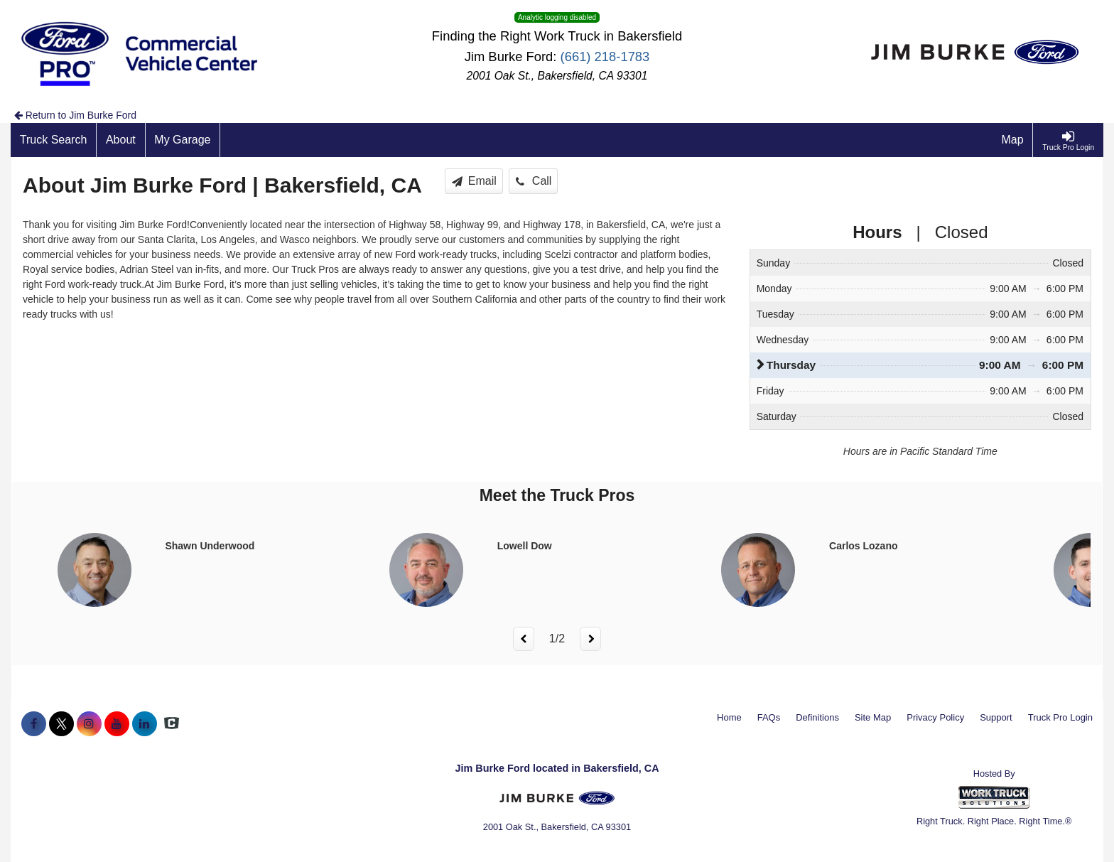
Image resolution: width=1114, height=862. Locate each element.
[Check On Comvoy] (171, 724)
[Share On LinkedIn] (144, 724)
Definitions (817, 717)
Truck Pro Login (1060, 717)
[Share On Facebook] (33, 724)
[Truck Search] (54, 140)
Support (996, 717)
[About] (121, 140)
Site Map (873, 717)
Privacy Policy (935, 717)
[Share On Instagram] (89, 724)
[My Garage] (183, 140)
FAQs (769, 717)
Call (533, 181)
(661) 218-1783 (605, 56)
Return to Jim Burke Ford (75, 115)
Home (729, 717)
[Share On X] (61, 724)
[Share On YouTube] (116, 724)
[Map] (1013, 140)
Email (474, 181)
